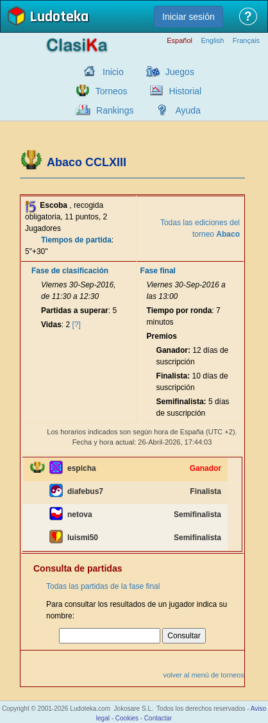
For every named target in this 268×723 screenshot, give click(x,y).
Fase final (158, 270)
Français (246, 40)
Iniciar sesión (188, 17)
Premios (162, 336)
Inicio (113, 72)
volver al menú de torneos (203, 675)
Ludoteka (58, 17)
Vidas (51, 324)
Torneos (112, 91)
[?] (76, 324)
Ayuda (187, 110)
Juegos (179, 72)
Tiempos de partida (76, 239)
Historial (185, 91)
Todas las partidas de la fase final (103, 586)
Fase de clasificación (69, 270)
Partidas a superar (74, 310)
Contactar (158, 718)
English (212, 40)
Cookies (126, 718)
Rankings (114, 110)
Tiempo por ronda (179, 310)
